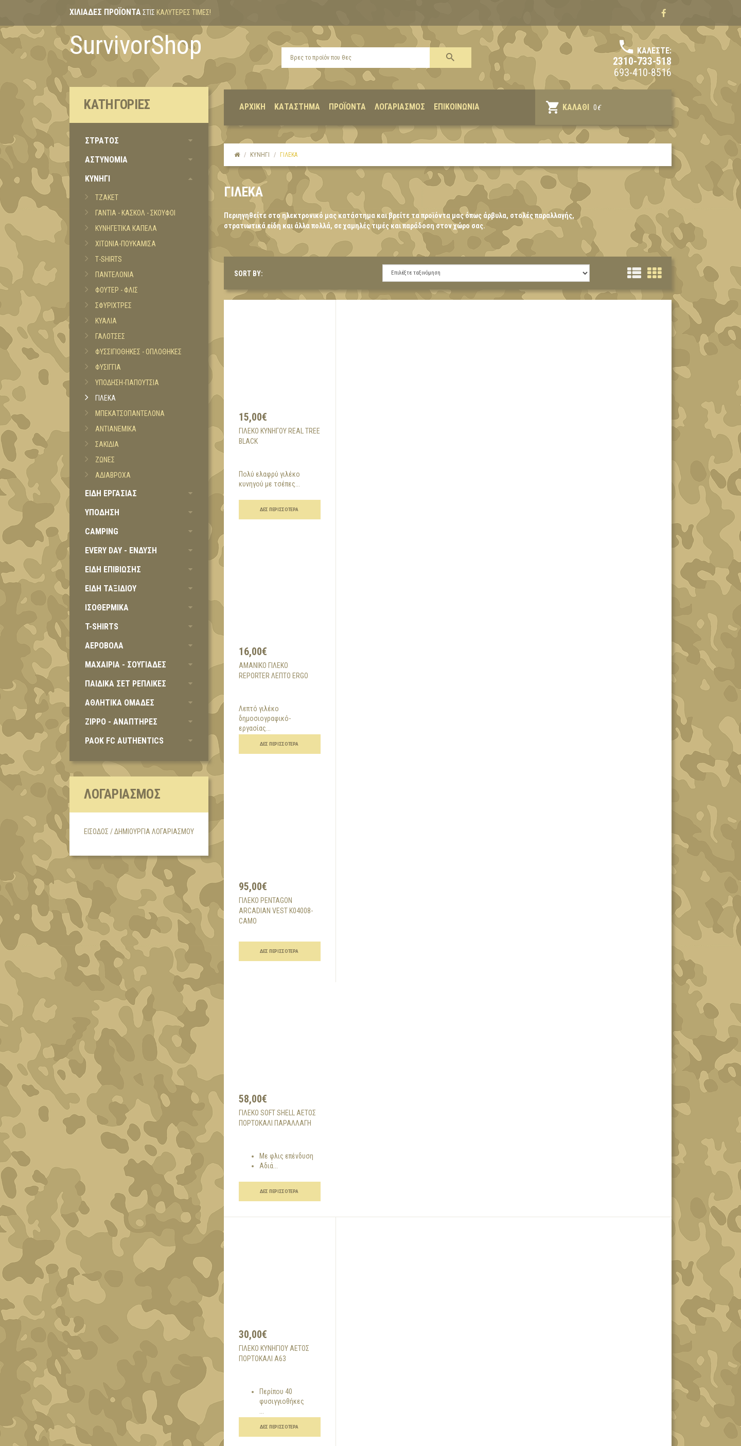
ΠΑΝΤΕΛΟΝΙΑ (114, 274)
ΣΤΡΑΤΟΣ (102, 141)
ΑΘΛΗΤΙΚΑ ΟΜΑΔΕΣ (119, 703)
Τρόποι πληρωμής (306, 1352)
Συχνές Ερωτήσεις (306, 1383)
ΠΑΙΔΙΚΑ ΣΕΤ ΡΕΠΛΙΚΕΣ (125, 684)
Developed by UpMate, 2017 (103, 1432)
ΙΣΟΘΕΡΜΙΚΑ (107, 607)
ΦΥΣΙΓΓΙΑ (108, 367)
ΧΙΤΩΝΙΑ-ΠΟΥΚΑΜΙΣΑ (125, 244)
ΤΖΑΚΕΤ (106, 197)
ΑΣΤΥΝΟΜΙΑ (106, 160)
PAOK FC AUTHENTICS (124, 741)
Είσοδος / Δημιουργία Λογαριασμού (139, 831)
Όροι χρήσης (297, 1321)
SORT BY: (248, 273)
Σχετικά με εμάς (104, 1321)
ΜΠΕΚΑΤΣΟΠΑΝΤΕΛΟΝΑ (130, 413)
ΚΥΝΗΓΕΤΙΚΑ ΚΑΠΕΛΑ (126, 228)
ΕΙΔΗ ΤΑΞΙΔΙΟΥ (110, 588)
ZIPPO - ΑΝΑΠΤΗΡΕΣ (121, 722)
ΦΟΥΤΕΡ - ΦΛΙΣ (116, 290)
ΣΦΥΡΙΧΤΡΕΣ (113, 305)
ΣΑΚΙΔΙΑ (107, 444)
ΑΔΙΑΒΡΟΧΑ (113, 475)
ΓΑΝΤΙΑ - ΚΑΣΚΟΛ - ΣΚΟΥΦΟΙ (135, 213)
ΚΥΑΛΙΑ (106, 321)
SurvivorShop (135, 45)
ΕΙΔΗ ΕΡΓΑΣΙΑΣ (111, 493)
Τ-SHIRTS (108, 259)
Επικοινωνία (95, 1337)
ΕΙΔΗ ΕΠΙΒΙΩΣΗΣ (113, 569)
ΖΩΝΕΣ (105, 460)
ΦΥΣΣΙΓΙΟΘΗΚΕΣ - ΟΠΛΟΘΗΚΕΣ (138, 352)
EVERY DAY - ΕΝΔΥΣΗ (121, 550)
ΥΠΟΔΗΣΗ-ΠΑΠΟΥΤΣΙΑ (127, 382)
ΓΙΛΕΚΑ (105, 398)
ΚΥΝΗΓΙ (97, 179)
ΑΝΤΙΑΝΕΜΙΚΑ (115, 429)
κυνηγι (260, 154)
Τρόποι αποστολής (307, 1337)
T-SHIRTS (101, 626)
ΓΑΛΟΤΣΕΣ (110, 336)
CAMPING (101, 531)
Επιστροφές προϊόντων (314, 1368)
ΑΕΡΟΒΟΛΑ (104, 645)
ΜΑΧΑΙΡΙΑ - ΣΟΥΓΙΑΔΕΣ (125, 665)
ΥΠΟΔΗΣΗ (102, 512)
